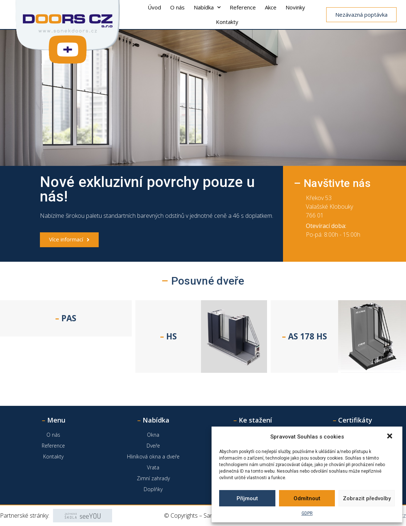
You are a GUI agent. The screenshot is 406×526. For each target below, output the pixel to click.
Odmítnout (307, 498)
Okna (153, 434)
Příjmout (247, 498)
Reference (243, 7)
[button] (390, 436)
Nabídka (207, 7)
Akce (270, 7)
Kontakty (227, 21)
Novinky (295, 7)
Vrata (153, 467)
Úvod (154, 7)
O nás (177, 7)
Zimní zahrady (153, 478)
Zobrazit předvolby (367, 498)
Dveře (153, 445)
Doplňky (153, 489)
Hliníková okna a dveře (153, 456)
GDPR (307, 513)
